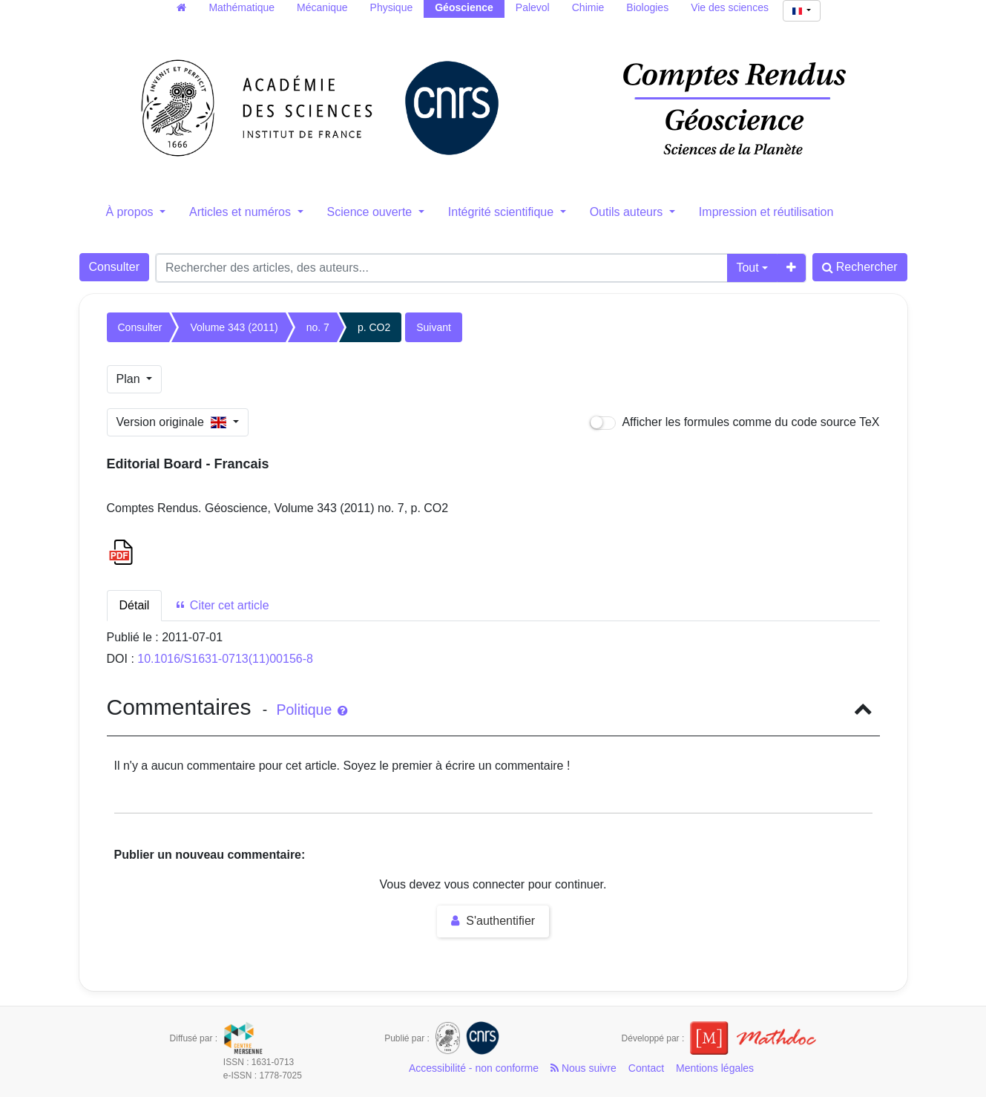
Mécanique (322, 7)
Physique (391, 7)
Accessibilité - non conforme (474, 1068)
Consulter (114, 267)
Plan (129, 379)
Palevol (533, 7)
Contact (646, 1068)
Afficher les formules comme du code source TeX (735, 423)
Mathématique (241, 7)
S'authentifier (493, 920)
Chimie (588, 7)
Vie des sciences (730, 7)
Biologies (647, 7)
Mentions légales (715, 1068)
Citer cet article (221, 605)
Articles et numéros (241, 212)
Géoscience (464, 7)
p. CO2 (374, 327)
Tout (747, 267)
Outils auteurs (628, 212)
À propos (131, 212)
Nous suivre (583, 1068)
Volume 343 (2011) (233, 327)
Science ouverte (371, 212)
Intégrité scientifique (502, 212)
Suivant (433, 327)
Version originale (173, 422)
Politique (311, 709)
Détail (134, 605)
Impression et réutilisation (766, 212)
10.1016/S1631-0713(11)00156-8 (225, 658)
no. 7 (317, 327)
